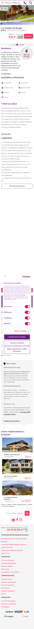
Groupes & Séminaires (8, 604)
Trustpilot (25, 616)
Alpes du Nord (21, 504)
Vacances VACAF (7, 547)
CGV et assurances (7, 560)
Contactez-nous (6, 579)
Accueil (3, 504)
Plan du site (5, 569)
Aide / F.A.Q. (5, 553)
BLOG (3, 594)
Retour (3, 8)
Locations (9, 504)
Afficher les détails (20, 331)
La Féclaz (29, 504)
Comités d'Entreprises (8, 601)
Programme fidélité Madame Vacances (13, 544)
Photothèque (5, 607)
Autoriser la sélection (17, 343)
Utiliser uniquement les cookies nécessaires (17, 350)
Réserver (28, 36)
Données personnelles (8, 563)
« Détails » (9, 298)
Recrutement (5, 588)
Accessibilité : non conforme (10, 572)
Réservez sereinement (8, 582)
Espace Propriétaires (8, 591)
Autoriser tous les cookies (17, 337)
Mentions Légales (7, 566)
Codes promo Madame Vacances (12, 550)
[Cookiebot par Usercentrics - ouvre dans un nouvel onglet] (25, 277)
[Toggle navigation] (2, 2)
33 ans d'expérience (7, 585)
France (15, 504)
